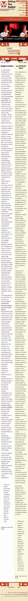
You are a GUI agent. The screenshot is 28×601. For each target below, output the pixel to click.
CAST (25, 5)
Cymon (16, 576)
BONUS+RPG (23, 10)
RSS (19, 587)
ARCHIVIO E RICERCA (14, 50)
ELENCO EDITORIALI (14, 52)
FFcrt (11, 419)
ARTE (25, 13)
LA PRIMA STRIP (14, 54)
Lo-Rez (2, 527)
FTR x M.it (23, 15)
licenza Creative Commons (21, 594)
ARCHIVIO (23, 3)
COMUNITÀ (23, 8)
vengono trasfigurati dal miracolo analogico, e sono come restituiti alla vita (6, 305)
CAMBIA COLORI (23, 1)
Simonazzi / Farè (23, 592)
